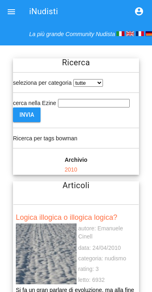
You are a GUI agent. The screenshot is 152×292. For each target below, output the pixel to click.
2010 (70, 169)
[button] (11, 11)
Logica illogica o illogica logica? (66, 217)
